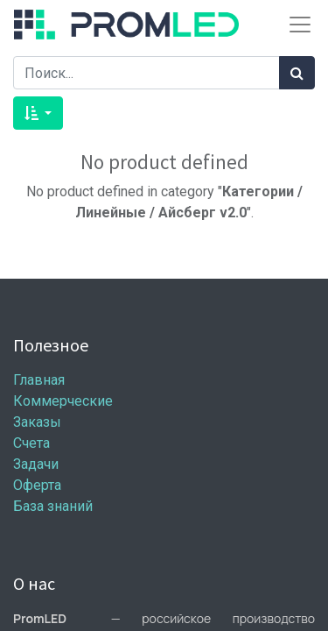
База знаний (53, 506)
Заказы (37, 422)
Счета (31, 443)
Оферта (37, 485)
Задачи (36, 464)
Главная (39, 380)
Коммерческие (63, 401)
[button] (38, 113)
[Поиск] (297, 72)
